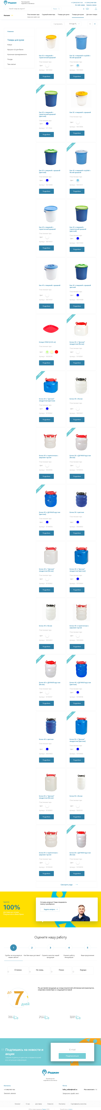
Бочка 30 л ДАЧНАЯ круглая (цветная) (49, 512)
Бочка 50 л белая (76, 795)
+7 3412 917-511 (9, 1088)
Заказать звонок (91, 5)
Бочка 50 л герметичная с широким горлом (48, 853)
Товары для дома (49, 15)
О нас (34, 3)
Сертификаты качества (78, 1103)
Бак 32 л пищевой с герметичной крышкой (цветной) (47, 113)
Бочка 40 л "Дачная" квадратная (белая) (46, 569)
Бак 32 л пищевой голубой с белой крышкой (80, 55)
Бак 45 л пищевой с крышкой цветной (80, 285)
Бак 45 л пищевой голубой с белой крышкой (80, 170)
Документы (40, 2)
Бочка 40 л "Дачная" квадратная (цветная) (78, 569)
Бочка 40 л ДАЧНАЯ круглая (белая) (49, 682)
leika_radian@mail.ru (70, 1088)
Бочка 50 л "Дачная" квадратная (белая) (46, 796)
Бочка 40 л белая (45, 625)
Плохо (57, 969)
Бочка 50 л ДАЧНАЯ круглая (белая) (80, 853)
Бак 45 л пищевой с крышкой (49, 284)
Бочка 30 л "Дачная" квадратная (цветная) (47, 399)
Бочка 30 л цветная (77, 511)
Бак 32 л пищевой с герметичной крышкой (47, 55)
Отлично (15, 969)
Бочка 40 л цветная (46, 738)
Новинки (10, 30)
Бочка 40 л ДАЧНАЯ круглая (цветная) (80, 682)
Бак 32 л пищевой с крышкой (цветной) (49, 170)
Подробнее (46, 75)
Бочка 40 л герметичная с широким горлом (79, 626)
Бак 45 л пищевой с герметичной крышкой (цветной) (78, 228)
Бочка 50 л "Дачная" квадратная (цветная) (78, 739)
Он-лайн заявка (80, 5)
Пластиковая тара (19, 15)
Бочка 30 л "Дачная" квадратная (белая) (77, 342)
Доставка (38, 1103)
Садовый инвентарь (34, 15)
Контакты (61, 2)
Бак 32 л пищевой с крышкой (80, 111)
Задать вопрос (49, 908)
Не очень (36, 969)
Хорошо (79, 969)
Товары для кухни (63, 15)
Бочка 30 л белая (76, 398)
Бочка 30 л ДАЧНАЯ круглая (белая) (80, 455)
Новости (55, 2)
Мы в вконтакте (90, 1088)
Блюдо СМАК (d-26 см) (47, 341)
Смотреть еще (66, 883)
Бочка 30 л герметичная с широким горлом (48, 455)
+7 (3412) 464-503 (90, 3)
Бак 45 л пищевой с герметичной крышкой (47, 227)
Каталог (7, 15)
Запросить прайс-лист (91, 15)
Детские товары (77, 15)
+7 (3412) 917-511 (77, 3)
